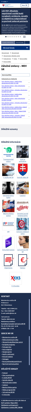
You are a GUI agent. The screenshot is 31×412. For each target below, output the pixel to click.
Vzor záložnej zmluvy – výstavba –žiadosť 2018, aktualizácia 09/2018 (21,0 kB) (13, 116)
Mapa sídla (14, 403)
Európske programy (8, 345)
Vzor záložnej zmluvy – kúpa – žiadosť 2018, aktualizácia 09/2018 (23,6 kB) (14, 112)
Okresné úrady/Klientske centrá (12, 342)
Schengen (5, 359)
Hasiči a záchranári (8, 354)
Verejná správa (7, 352)
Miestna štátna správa (9, 387)
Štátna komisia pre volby (10, 340)
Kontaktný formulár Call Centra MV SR (13, 324)
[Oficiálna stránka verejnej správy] (6, 1)
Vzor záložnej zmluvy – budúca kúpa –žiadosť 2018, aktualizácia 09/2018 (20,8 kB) (14, 107)
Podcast (5, 373)
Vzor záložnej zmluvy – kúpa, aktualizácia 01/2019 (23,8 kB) (13, 99)
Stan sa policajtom (8, 375)
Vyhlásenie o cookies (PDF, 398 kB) (12, 407)
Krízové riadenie (7, 357)
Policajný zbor (6, 347)
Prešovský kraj (7, 58)
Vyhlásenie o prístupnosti (9, 405)
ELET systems (5, 403)
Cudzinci (5, 385)
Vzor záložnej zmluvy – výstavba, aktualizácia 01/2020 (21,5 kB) (14, 90)
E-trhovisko (6, 395)
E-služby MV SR (7, 378)
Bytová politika (23, 58)
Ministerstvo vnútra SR (9, 337)
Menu (24, 5)
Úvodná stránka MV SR (7, 42)
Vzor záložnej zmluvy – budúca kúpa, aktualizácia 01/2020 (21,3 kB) (12, 82)
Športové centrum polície (10, 364)
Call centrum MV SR (8, 392)
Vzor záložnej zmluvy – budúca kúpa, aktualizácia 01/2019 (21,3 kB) (12, 95)
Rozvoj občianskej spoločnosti (12, 361)
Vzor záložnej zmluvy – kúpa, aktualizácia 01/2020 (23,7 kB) (13, 86)
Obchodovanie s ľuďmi (9, 383)
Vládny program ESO (8, 390)
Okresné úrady (19, 42)
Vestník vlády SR (7, 380)
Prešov (15, 58)
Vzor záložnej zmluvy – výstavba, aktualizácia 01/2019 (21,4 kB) (14, 103)
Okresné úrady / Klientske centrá (11, 56)
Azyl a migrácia (7, 349)
